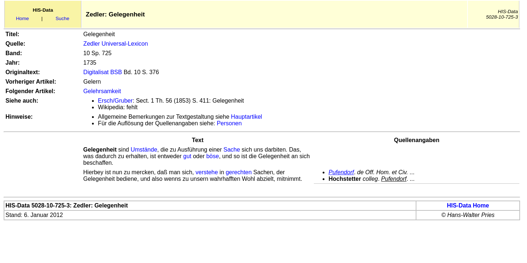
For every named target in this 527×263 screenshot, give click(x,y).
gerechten (238, 172)
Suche (62, 18)
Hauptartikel (246, 117)
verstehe (207, 172)
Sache (231, 149)
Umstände (144, 149)
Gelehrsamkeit (102, 91)
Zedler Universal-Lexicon (115, 44)
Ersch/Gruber (115, 101)
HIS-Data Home (468, 205)
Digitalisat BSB (102, 72)
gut (187, 156)
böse (212, 156)
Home (22, 18)
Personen (229, 123)
